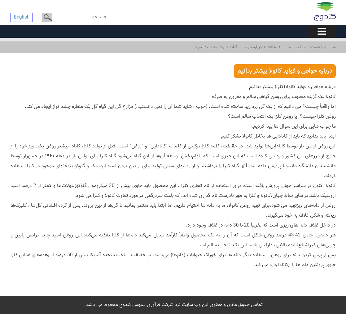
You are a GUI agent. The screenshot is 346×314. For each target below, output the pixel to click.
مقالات (271, 47)
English (21, 17)
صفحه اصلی (294, 47)
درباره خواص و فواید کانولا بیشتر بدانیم (229, 47)
